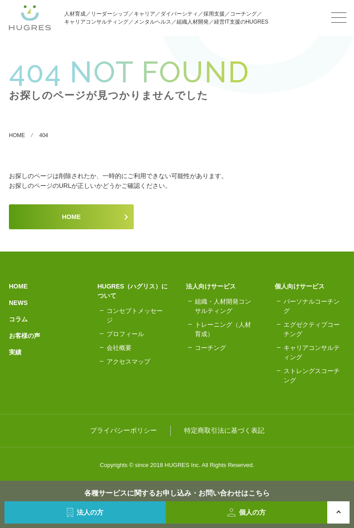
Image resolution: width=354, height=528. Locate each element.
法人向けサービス (211, 286)
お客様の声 (24, 335)
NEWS (18, 302)
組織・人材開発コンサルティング (223, 306)
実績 (15, 352)
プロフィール (125, 333)
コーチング (210, 347)
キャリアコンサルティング (312, 352)
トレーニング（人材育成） (223, 329)
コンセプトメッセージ (135, 315)
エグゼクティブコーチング (312, 329)
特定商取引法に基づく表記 (224, 430)
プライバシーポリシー (123, 430)
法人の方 (85, 512)
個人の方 (246, 512)
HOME (71, 216)
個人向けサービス (300, 286)
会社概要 (119, 347)
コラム (18, 319)
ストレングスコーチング (312, 375)
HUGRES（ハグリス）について (133, 291)
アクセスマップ (128, 361)
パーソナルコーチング (312, 306)
